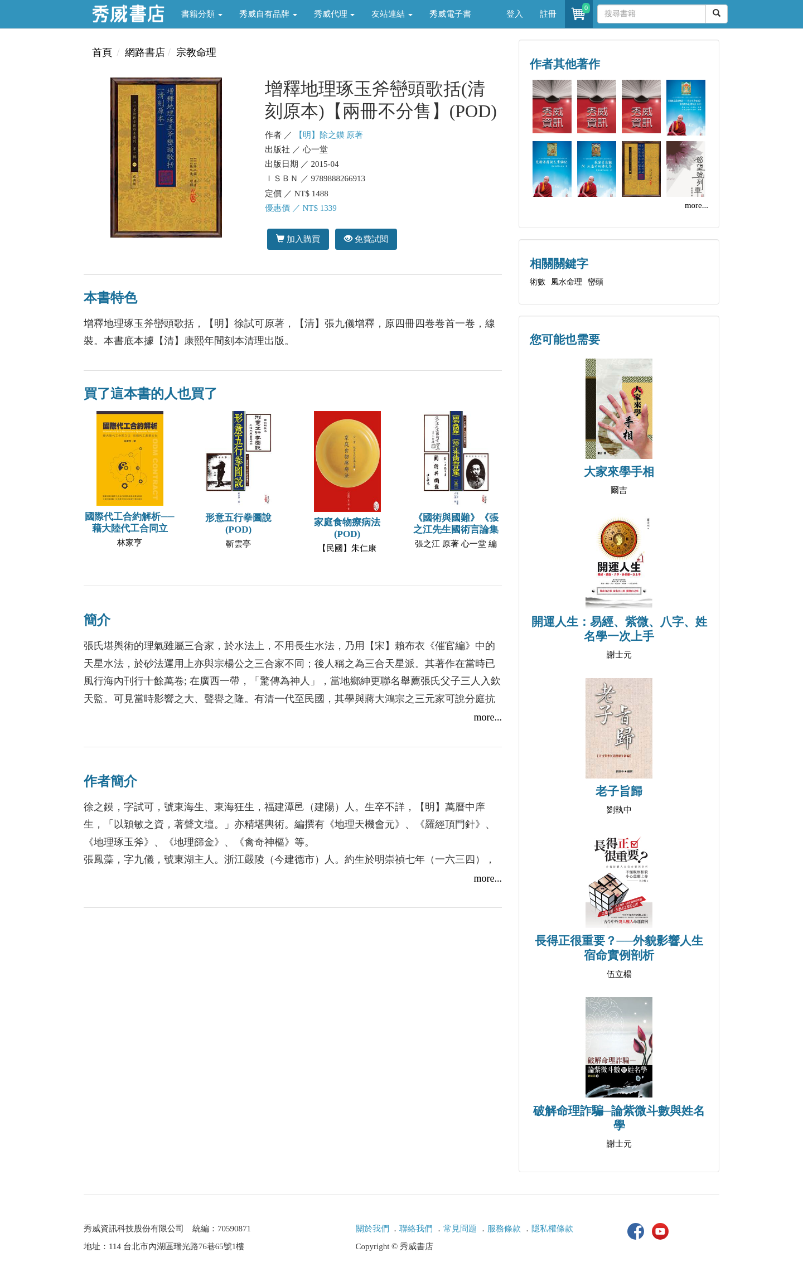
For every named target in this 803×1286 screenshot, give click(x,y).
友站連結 (392, 13)
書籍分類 (201, 13)
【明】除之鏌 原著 (329, 134)
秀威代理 (334, 13)
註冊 (548, 13)
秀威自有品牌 (268, 13)
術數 (537, 282)
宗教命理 (196, 52)
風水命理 (566, 282)
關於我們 (372, 1228)
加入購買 (298, 239)
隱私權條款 (552, 1228)
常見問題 (460, 1228)
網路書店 (145, 52)
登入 (514, 13)
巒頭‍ (595, 282)
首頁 (102, 52)
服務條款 (504, 1228)
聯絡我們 (416, 1228)
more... (488, 717)
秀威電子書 (450, 13)
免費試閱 (366, 239)
